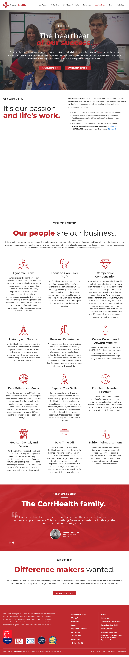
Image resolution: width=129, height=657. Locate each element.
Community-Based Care (109, 632)
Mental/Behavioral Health (110, 625)
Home (90, 651)
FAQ (102, 651)
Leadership (75, 621)
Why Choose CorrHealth (71, 5)
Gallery (103, 614)
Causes (74, 625)
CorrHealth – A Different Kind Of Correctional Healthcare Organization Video (111, 638)
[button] (10, 543)
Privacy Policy (121, 651)
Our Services (55, 5)
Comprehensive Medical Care (111, 621)
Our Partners (87, 5)
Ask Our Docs (76, 639)
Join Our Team (100, 5)
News (110, 5)
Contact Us (120, 5)
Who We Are (43, 5)
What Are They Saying (79, 614)
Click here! (114, 126)
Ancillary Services (107, 628)
